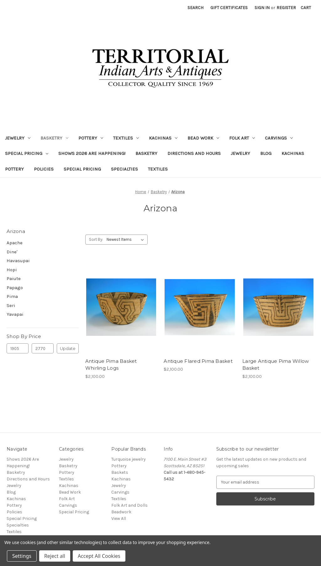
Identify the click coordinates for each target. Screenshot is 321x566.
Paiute (14, 278)
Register (286, 7)
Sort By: (96, 239)
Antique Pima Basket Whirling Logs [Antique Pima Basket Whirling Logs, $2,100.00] (111, 364)
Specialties (124, 169)
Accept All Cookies (99, 556)
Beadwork (121, 512)
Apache (15, 243)
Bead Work (203, 138)
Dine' (12, 252)
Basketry (54, 138)
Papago (15, 287)
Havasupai (18, 260)
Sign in (262, 7)
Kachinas (163, 138)
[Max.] (43, 348)
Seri (11, 305)
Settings (21, 556)
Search (195, 7)
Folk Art (242, 138)
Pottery (90, 138)
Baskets (119, 472)
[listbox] (126, 239)
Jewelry (17, 138)
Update (68, 348)
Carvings (279, 138)
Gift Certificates (229, 7)
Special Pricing (26, 153)
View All (118, 518)
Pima (12, 296)
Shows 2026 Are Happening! (91, 153)
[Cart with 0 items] (305, 7)
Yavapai (15, 314)
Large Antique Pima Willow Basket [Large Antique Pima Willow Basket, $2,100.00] (275, 364)
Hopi (12, 269)
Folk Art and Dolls (129, 505)
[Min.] (18, 348)
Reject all (54, 556)
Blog (265, 153)
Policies (44, 169)
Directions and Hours (194, 153)
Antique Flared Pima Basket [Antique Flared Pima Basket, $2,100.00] (198, 361)
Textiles (126, 138)
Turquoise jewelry (128, 459)
